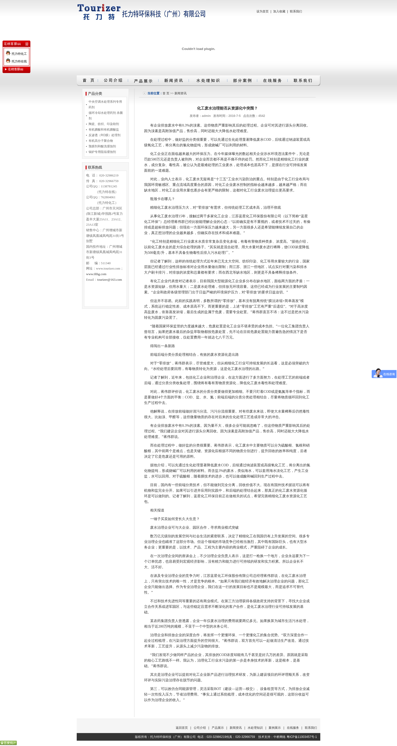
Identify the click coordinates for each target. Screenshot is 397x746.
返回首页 (182, 728)
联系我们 (296, 11)
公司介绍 (200, 728)
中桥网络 (279, 737)
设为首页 (262, 11)
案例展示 (275, 728)
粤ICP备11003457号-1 (302, 737)
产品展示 (218, 728)
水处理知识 (255, 728)
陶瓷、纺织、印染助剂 (104, 124)
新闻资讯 (180, 93)
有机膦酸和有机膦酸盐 (104, 129)
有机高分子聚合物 (101, 141)
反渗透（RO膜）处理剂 (105, 135)
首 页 (166, 93)
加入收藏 (279, 11)
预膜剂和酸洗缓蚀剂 (102, 146)
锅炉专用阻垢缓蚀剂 (102, 152)
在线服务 (293, 728)
